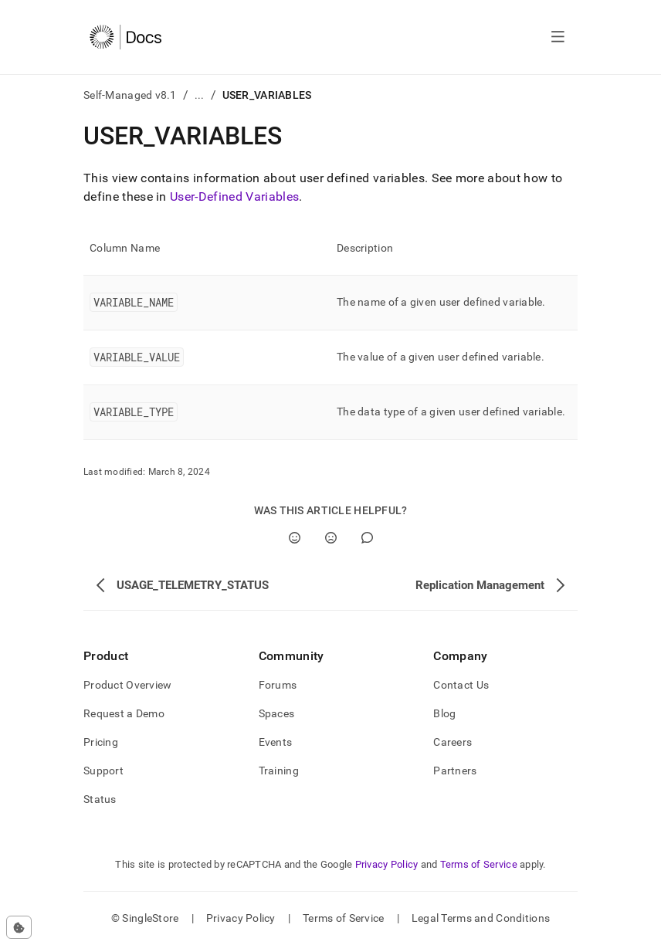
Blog (444, 713)
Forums (278, 685)
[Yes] (294, 537)
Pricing (100, 742)
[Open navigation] (558, 37)
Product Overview (127, 685)
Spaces (277, 713)
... (200, 95)
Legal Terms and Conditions (481, 918)
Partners (454, 770)
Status (100, 799)
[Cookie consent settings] (19, 927)
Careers (452, 742)
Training (279, 770)
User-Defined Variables (234, 196)
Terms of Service (478, 864)
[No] (331, 537)
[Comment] (367, 537)
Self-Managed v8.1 (130, 95)
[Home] (125, 37)
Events (276, 742)
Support (103, 770)
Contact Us (461, 685)
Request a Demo (123, 713)
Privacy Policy (387, 864)
